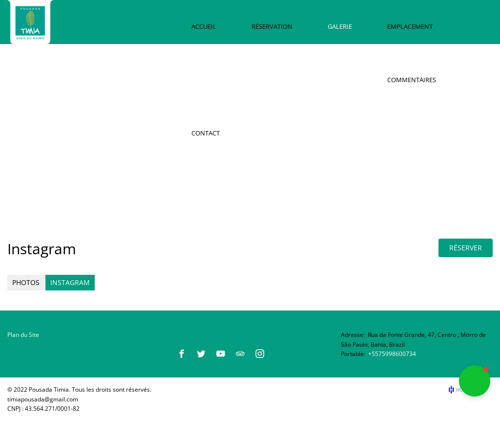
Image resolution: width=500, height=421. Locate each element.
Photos (26, 282)
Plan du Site (23, 335)
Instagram (70, 282)
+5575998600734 (392, 354)
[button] (474, 381)
